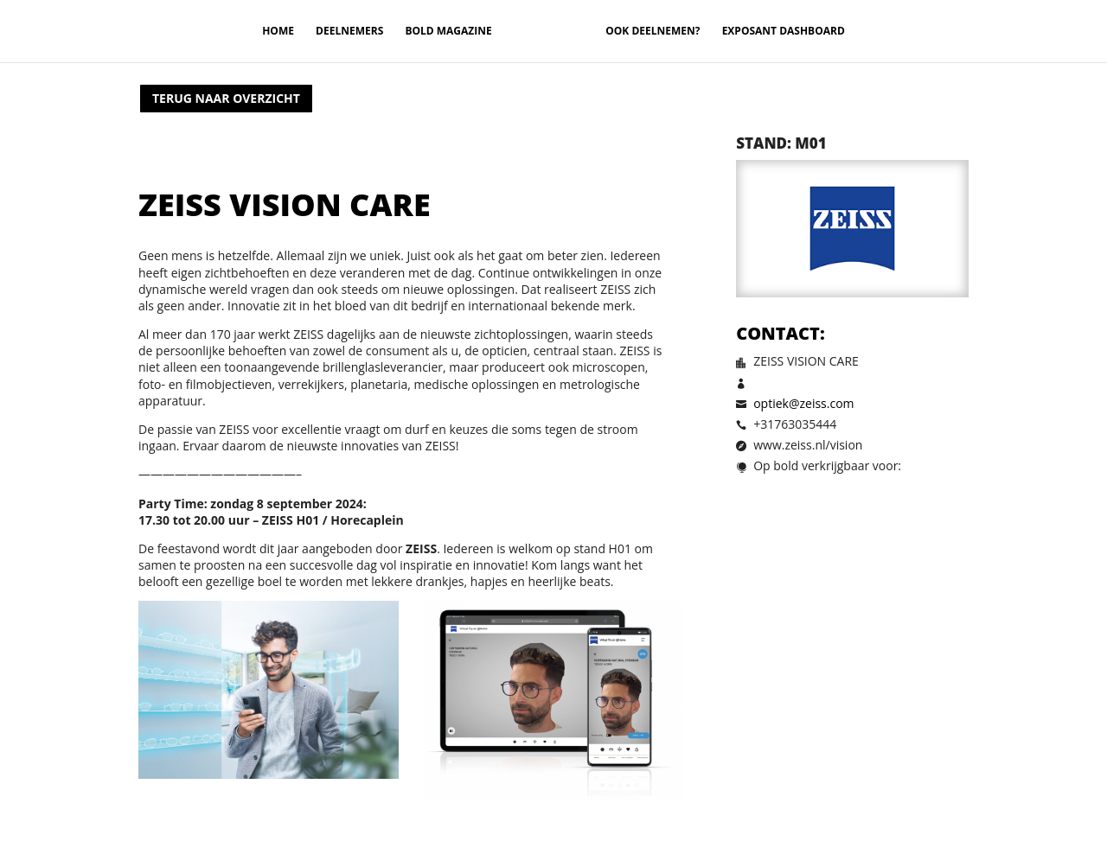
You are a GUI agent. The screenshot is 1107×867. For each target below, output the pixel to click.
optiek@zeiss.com (803, 403)
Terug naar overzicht (226, 98)
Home (278, 31)
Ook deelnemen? (652, 31)
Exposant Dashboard (783, 31)
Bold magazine (448, 31)
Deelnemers (349, 31)
